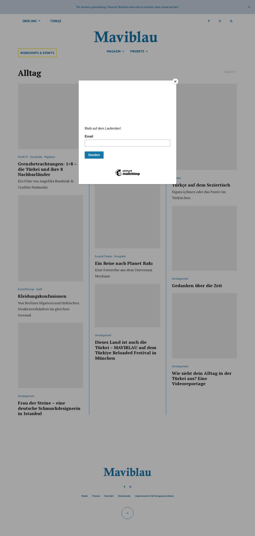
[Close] (175, 81)
